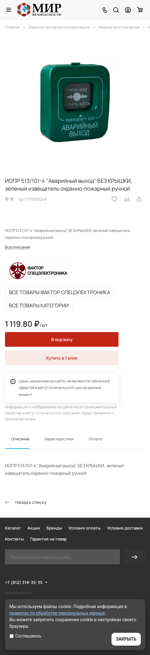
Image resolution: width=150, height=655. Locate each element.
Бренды (54, 528)
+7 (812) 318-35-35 (24, 582)
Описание (20, 439)
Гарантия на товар (48, 539)
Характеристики (59, 439)
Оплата (95, 439)
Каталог (13, 528)
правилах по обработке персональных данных (57, 613)
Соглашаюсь (25, 635)
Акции (33, 528)
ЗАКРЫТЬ (126, 639)
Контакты (14, 539)
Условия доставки (125, 528)
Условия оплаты (84, 528)
